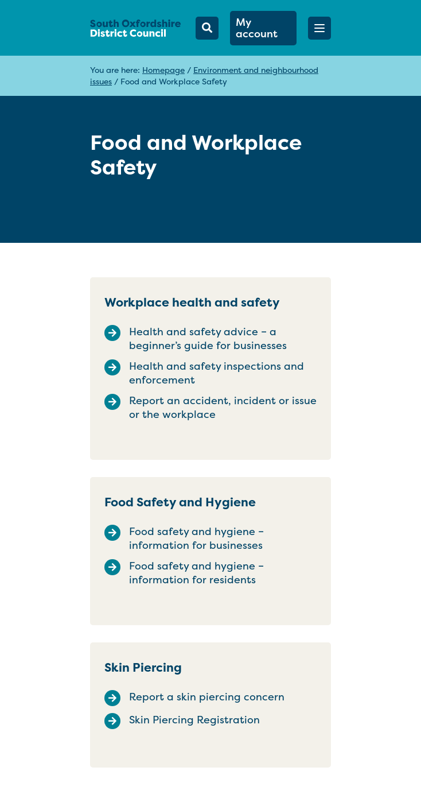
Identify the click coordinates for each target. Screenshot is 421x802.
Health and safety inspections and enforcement (216, 373)
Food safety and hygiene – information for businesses (196, 538)
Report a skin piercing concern (206, 697)
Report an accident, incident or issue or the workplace (223, 407)
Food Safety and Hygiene (180, 502)
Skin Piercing (143, 667)
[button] (319, 28)
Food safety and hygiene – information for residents (196, 573)
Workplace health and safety (192, 302)
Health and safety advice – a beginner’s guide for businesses (208, 338)
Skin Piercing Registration (194, 720)
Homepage (163, 69)
